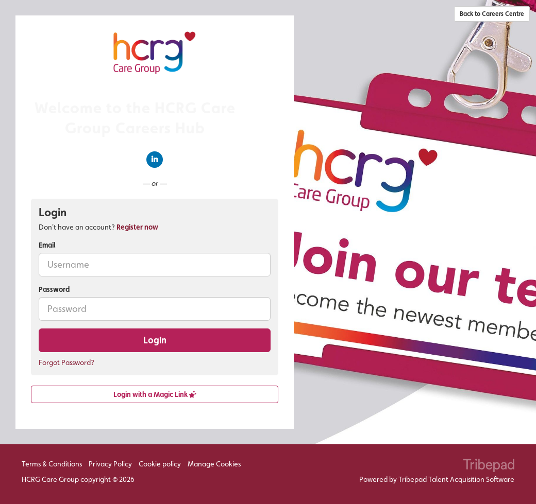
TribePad (488, 466)
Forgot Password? (66, 362)
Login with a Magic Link (154, 394)
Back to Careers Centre (492, 14)
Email (47, 245)
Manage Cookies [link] (214, 464)
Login (154, 340)
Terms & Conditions (52, 464)
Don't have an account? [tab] (98, 227)
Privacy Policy (110, 464)
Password (54, 289)
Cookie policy (160, 464)
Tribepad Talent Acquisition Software (456, 479)
